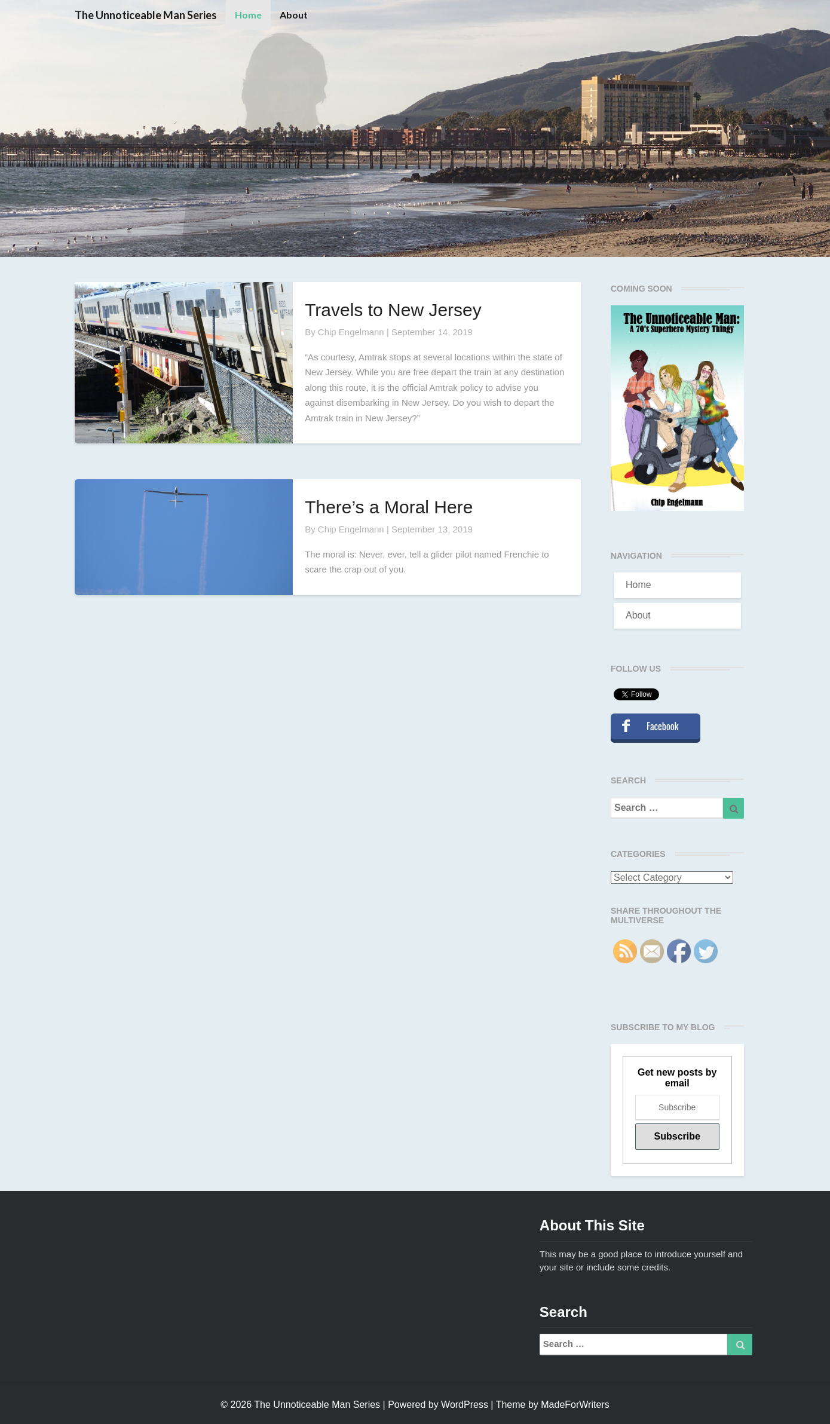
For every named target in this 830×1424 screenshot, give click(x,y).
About (294, 14)
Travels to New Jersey (393, 310)
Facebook (662, 726)
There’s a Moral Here (389, 507)
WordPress (464, 1404)
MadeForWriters (575, 1404)
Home (248, 14)
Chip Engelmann (351, 332)
